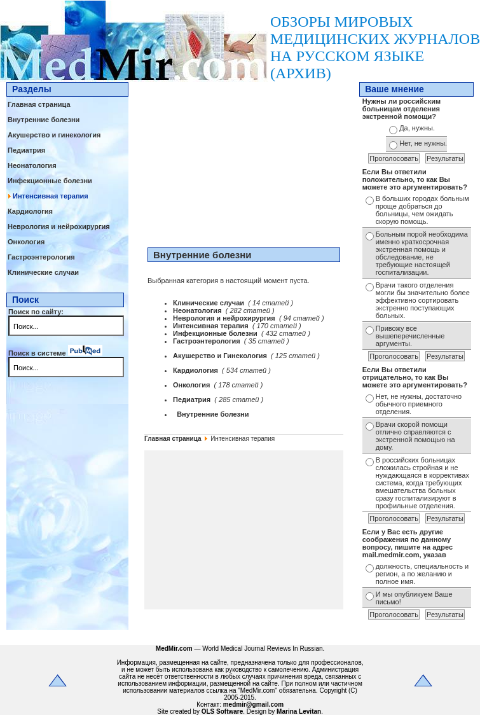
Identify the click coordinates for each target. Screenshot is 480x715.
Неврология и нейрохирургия (59, 226)
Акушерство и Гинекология (221, 355)
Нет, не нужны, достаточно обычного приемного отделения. (419, 403)
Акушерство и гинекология (54, 135)
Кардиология (30, 211)
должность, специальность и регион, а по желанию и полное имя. (422, 573)
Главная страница (39, 104)
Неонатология (32, 165)
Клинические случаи (43, 272)
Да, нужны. (417, 128)
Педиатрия (26, 150)
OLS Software (222, 711)
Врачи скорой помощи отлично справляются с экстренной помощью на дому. (415, 435)
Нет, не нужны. (423, 143)
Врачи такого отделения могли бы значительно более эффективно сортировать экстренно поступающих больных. (423, 300)
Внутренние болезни (43, 119)
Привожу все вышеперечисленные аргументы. (410, 335)
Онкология (26, 242)
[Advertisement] (243, 161)
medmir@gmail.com (253, 704)
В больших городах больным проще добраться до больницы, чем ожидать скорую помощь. (422, 210)
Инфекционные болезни (50, 180)
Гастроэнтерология (41, 257)
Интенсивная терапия (50, 196)
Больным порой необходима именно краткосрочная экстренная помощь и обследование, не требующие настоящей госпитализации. (422, 253)
